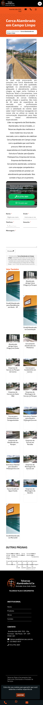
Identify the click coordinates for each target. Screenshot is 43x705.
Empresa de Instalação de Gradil (19, 564)
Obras (9, 615)
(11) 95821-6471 (15, 641)
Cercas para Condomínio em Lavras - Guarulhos (30, 371)
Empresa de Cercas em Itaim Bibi (13, 394)
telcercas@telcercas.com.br (21, 639)
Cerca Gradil (23, 554)
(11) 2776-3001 (21, 196)
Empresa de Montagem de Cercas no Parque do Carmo (30, 395)
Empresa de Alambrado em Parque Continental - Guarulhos (12, 444)
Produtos (10, 611)
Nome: (9, 214)
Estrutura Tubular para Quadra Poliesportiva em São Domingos (30, 419)
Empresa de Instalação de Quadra (24, 564)
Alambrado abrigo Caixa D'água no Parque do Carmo (30, 284)
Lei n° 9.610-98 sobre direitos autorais (24, 264)
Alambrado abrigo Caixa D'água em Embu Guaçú (13, 347)
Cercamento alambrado (30, 554)
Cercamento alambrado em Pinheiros (30, 346)
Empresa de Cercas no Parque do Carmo (12, 370)
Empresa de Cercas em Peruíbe (30, 442)
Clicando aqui (21, 203)
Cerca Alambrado (19, 554)
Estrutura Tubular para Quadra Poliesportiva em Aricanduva (13, 467)
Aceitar (20, 695)
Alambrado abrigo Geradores (14, 555)
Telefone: (10, 222)
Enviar (11, 251)
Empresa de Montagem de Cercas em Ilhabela (30, 467)
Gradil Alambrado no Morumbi (12, 537)
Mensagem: (11, 230)
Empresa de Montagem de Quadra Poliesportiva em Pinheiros (30, 493)
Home (9, 607)
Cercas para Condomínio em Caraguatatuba (13, 418)
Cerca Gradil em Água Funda (13, 490)
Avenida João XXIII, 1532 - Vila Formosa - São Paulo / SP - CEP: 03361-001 (18, 633)
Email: (26, 214)
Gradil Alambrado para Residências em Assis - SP (12, 305)
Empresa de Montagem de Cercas (35, 564)
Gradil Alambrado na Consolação (30, 328)
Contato (10, 619)
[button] (40, 4)
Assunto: (27, 222)
